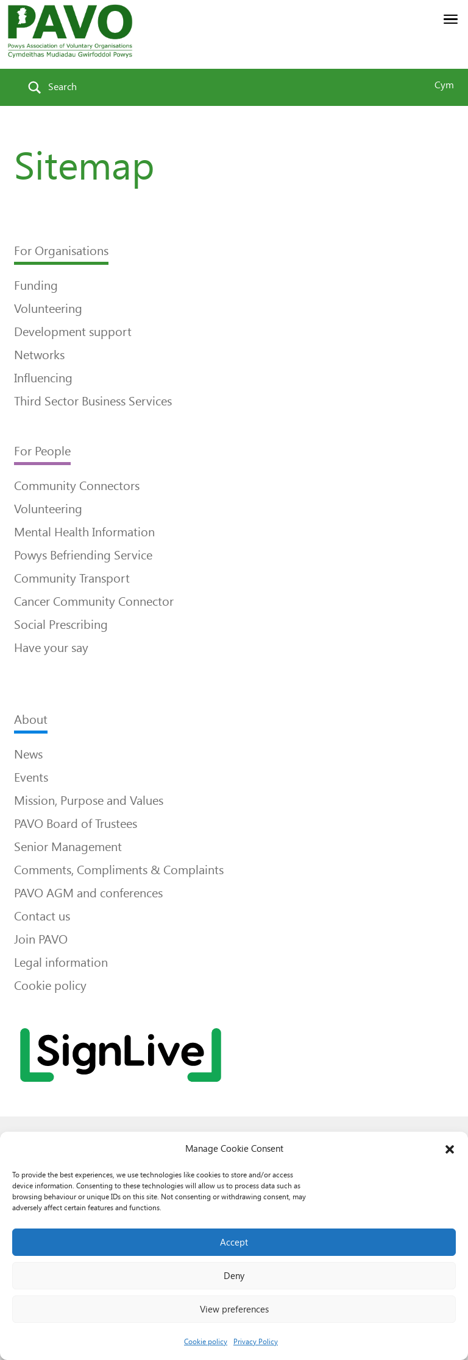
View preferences (234, 1309)
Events (31, 777)
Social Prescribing (61, 624)
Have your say (51, 647)
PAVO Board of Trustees (75, 823)
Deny (234, 1276)
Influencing (43, 378)
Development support (73, 331)
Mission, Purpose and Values (88, 800)
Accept (234, 1242)
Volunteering (48, 308)
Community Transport (72, 578)
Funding (36, 285)
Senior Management (68, 846)
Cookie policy (205, 1341)
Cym (444, 85)
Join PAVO (41, 939)
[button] (450, 1149)
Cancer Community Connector (94, 601)
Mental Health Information (84, 532)
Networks (39, 355)
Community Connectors (77, 485)
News (28, 754)
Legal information (61, 962)
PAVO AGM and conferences (88, 893)
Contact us (42, 916)
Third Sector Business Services (93, 401)
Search (62, 87)
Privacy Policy (255, 1341)
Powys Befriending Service (83, 555)
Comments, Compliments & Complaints (119, 870)
